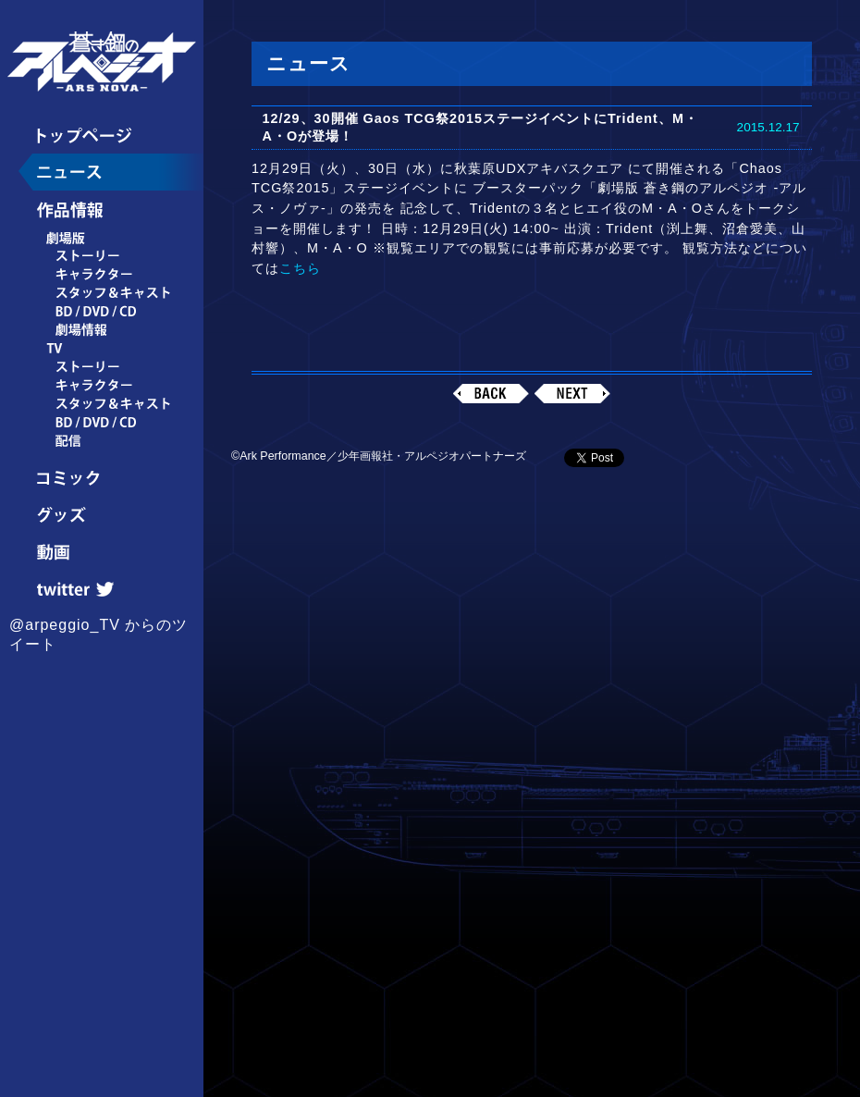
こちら (300, 268)
